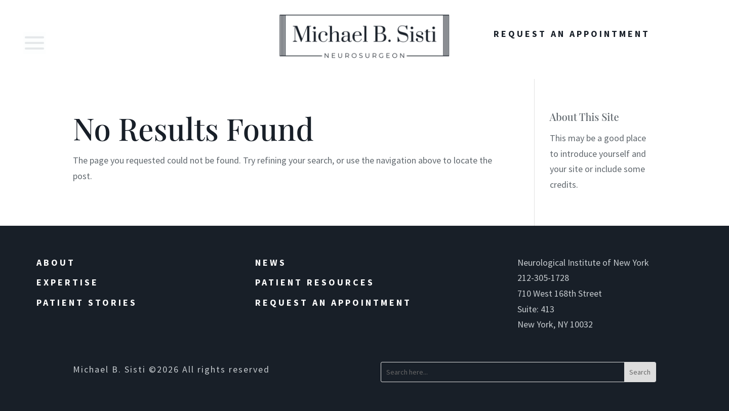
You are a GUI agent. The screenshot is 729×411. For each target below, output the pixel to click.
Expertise (67, 282)
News (271, 262)
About (55, 262)
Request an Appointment (333, 302)
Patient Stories (86, 302)
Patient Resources (315, 282)
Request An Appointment (572, 33)
